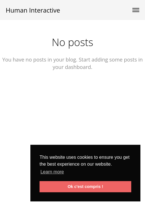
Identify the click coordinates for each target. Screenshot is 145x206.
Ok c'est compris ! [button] (85, 186)
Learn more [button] (52, 171)
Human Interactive (33, 10)
